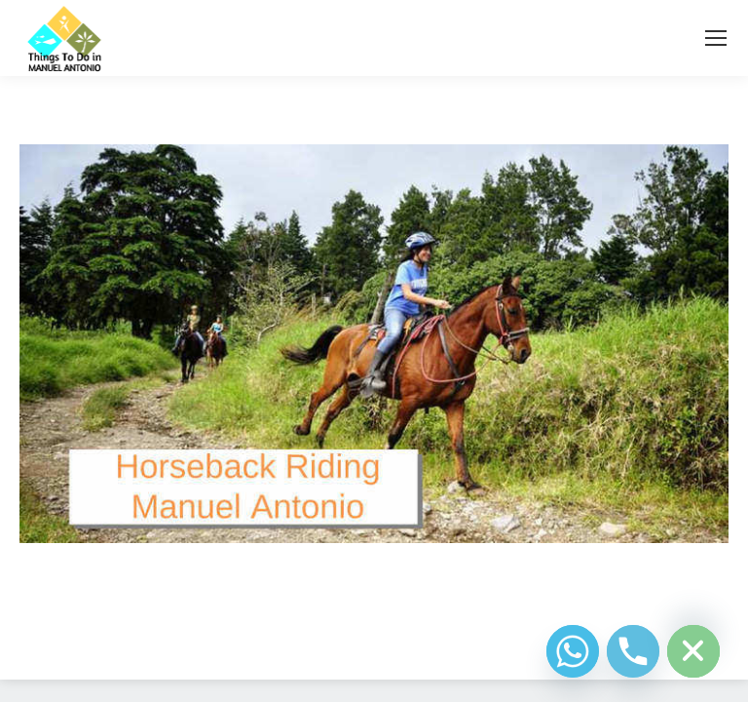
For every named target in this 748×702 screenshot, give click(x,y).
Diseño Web (343, 641)
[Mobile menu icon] (716, 38)
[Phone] (633, 651)
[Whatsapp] (572, 651)
